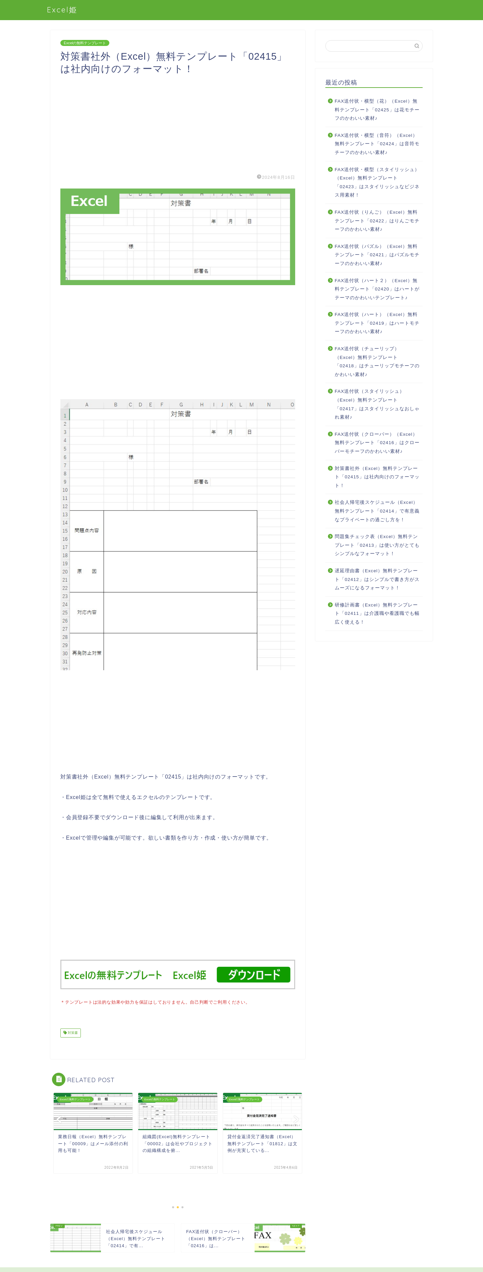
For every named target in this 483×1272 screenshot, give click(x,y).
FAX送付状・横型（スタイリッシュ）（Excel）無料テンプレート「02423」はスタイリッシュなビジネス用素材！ (377, 182)
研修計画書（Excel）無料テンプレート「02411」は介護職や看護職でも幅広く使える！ (377, 613)
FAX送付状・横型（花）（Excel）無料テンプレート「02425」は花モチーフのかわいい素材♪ (377, 110)
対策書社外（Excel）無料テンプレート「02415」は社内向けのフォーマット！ (377, 477)
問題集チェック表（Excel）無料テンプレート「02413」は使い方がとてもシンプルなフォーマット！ (377, 545)
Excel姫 (62, 9)
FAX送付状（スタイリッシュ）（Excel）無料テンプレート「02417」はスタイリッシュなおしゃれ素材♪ (377, 404)
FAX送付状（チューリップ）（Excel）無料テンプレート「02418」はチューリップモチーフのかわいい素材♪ (377, 361)
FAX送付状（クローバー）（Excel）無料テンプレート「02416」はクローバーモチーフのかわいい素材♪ (377, 443)
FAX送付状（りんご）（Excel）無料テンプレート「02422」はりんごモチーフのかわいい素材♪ (377, 221)
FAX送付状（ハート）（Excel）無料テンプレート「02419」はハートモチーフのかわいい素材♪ (377, 323)
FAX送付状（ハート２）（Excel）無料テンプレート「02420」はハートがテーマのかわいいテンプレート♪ (377, 289)
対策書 (72, 1032)
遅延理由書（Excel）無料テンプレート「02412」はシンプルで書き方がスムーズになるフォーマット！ (377, 579)
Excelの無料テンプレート (85, 43)
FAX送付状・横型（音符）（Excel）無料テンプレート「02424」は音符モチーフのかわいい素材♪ (377, 144)
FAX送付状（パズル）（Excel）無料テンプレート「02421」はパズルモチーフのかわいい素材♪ (377, 255)
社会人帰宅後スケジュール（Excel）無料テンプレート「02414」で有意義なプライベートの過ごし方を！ (377, 511)
